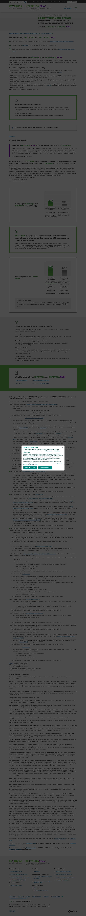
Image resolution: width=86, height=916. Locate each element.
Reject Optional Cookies (45, 467)
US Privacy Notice (48, 450)
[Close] (62, 447)
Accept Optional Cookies (30, 467)
